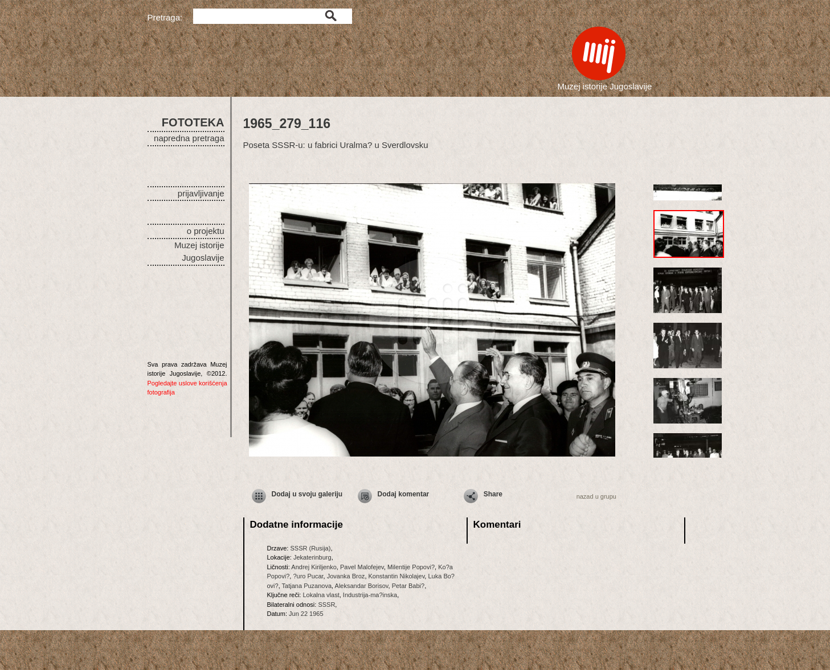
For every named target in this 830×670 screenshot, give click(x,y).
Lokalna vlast (320, 594)
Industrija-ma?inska (370, 594)
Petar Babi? (408, 585)
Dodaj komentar (404, 494)
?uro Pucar (308, 576)
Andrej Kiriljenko (313, 567)
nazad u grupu (596, 496)
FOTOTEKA (193, 122)
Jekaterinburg (312, 557)
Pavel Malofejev (362, 567)
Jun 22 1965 (306, 613)
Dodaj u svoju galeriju (307, 494)
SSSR (326, 604)
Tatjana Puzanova (307, 585)
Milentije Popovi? (411, 567)
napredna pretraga (189, 138)
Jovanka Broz (346, 576)
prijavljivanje (201, 193)
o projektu (205, 231)
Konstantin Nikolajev (397, 576)
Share (493, 494)
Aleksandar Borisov (362, 585)
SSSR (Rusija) (310, 548)
